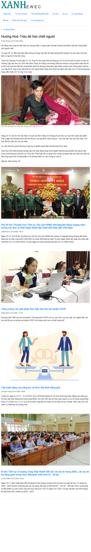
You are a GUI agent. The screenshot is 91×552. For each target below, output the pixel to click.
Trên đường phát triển (40, 14)
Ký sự (65, 14)
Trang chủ (7, 14)
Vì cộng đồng (77, 14)
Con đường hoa (37, 20)
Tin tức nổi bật (21, 14)
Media (5, 20)
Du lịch (55, 14)
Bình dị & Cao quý (19, 20)
